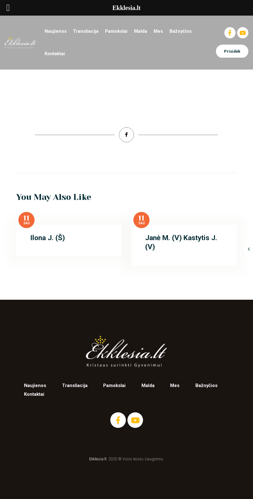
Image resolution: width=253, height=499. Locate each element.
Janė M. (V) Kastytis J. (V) (181, 242)
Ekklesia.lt (98, 459)
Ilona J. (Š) (47, 238)
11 (26, 218)
